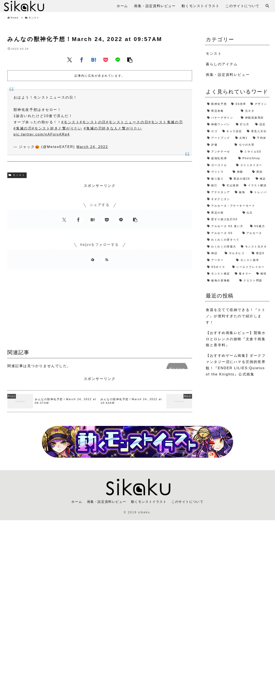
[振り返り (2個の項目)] (216, 179)
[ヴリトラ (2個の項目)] (217, 172)
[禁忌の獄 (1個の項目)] (222, 213)
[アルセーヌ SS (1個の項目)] (222, 233)
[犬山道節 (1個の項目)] (231, 186)
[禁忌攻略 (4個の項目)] (221, 111)
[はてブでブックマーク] (93, 59)
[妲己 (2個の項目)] (212, 186)
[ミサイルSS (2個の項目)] (253, 152)
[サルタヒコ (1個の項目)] (236, 253)
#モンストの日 (93, 122)
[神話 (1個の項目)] (213, 253)
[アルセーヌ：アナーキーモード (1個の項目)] (237, 206)
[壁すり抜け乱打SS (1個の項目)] (237, 220)
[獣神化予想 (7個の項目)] (217, 104)
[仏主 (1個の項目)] (255, 213)
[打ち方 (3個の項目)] (243, 125)
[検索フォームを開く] (267, 6)
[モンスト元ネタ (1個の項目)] (254, 247)
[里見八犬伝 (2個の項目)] (257, 131)
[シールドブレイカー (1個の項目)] (250, 267)
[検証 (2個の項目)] (261, 179)
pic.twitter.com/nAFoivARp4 (42, 134)
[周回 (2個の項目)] (260, 172)
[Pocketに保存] (105, 59)
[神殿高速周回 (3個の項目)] (254, 118)
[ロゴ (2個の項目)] (212, 131)
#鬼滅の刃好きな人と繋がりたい (113, 128)
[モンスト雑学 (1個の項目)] (251, 260)
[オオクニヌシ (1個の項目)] (237, 199)
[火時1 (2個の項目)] (242, 138)
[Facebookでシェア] (81, 59)
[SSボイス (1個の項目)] (217, 267)
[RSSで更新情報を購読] (106, 259)
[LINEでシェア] (117, 59)
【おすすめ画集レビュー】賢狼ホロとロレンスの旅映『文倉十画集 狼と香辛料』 (236, 339)
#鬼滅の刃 (23, 128)
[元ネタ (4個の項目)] (254, 111)
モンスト (17, 175)
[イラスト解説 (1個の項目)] (255, 186)
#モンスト (70, 122)
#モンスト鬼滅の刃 (165, 122)
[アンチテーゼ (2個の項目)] (221, 152)
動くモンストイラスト (149, 502)
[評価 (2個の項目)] (218, 145)
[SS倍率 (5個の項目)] (238, 104)
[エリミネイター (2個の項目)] (251, 165)
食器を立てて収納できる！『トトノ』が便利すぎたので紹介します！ (236, 316)
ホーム (73, 502)
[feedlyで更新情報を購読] (92, 259)
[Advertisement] (99, 311)
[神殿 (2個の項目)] (240, 172)
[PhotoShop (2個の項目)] (253, 159)
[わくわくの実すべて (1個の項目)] (237, 240)
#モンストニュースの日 (127, 122)
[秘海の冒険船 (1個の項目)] (221, 281)
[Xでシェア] (69, 59)
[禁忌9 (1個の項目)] (259, 253)
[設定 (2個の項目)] (261, 125)
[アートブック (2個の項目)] (219, 138)
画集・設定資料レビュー (105, 502)
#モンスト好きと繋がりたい (57, 128)
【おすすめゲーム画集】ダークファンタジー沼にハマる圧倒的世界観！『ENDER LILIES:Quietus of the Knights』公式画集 (236, 365)
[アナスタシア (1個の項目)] (218, 192)
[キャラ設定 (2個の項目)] (232, 131)
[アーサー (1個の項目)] (219, 260)
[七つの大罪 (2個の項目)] (251, 145)
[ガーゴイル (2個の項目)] (219, 165)
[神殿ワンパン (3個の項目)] (219, 125)
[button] (129, 59)
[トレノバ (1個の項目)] (258, 192)
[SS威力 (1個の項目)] (258, 226)
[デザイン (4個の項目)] (259, 104)
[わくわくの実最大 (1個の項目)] (221, 247)
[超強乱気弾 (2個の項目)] (220, 159)
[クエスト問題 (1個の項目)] (253, 281)
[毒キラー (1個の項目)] (243, 274)
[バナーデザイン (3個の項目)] (221, 118)
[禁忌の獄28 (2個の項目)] (240, 179)
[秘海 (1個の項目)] (240, 192)
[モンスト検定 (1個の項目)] (218, 274)
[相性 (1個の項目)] (262, 274)
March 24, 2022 (92, 147)
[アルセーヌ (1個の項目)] (255, 233)
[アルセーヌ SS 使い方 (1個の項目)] (226, 226)
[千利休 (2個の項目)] (260, 138)
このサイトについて (190, 502)
